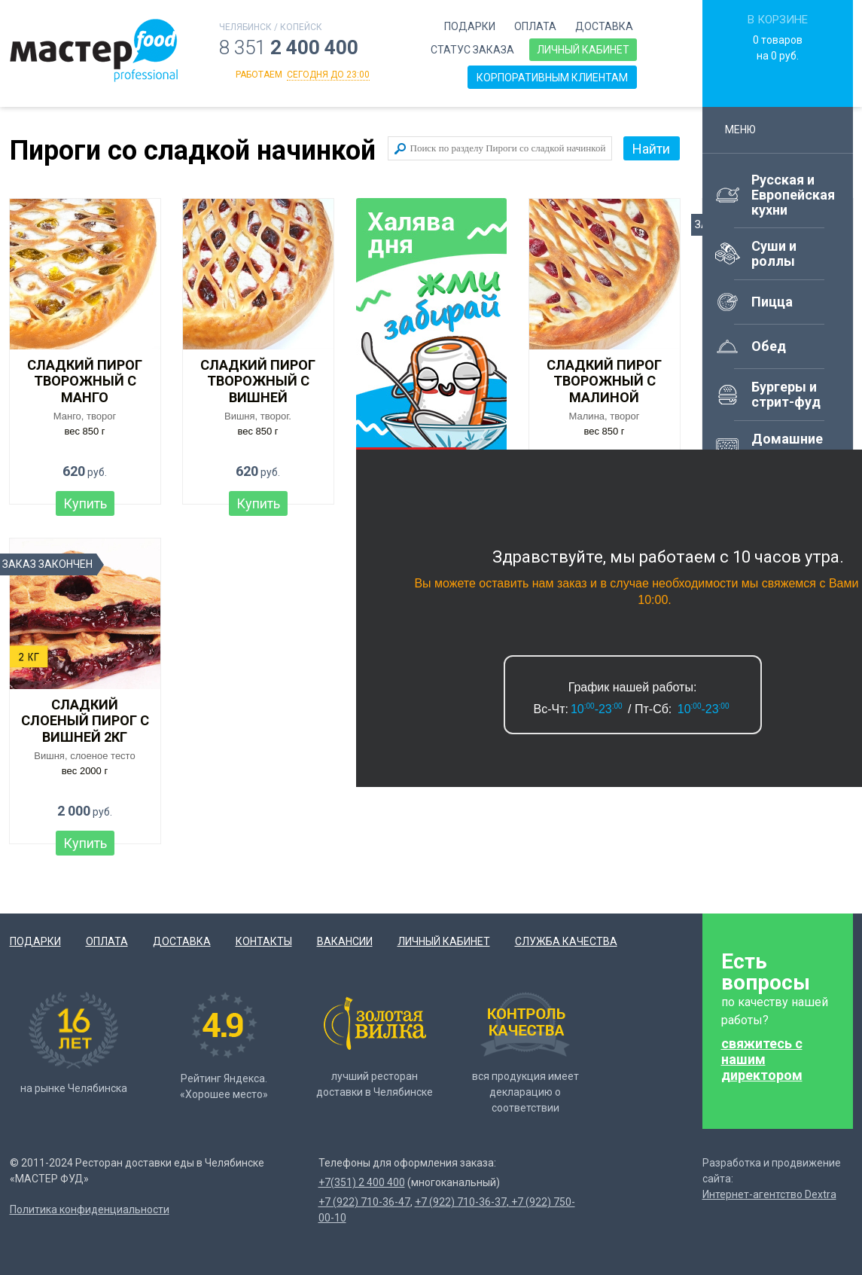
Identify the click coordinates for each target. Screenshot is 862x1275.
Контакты (264, 941)
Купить (85, 503)
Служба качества (566, 941)
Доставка (604, 26)
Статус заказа (472, 50)
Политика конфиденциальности (89, 1209)
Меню (747, 130)
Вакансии (345, 941)
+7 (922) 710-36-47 (364, 1202)
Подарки (469, 26)
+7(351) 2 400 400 (361, 1182)
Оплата (535, 26)
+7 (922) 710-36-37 (461, 1202)
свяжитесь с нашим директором (762, 1059)
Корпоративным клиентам (552, 78)
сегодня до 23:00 (328, 74)
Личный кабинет (583, 50)
